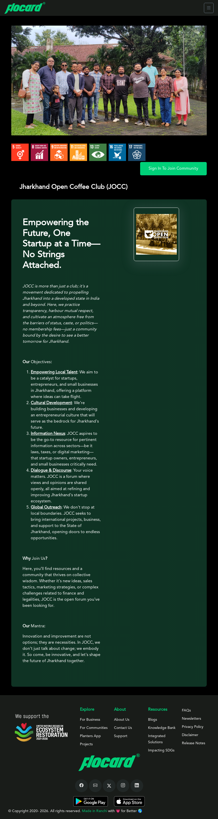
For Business (90, 719)
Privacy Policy (192, 727)
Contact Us (123, 728)
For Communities (94, 728)
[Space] (41, 727)
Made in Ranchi (95, 811)
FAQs (186, 710)
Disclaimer (190, 735)
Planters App (90, 736)
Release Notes (193, 743)
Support (120, 736)
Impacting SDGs (161, 750)
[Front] (24, 8)
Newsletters (191, 718)
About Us (121, 719)
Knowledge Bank (161, 728)
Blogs (152, 719)
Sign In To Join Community (173, 169)
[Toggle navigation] (209, 8)
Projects (86, 744)
